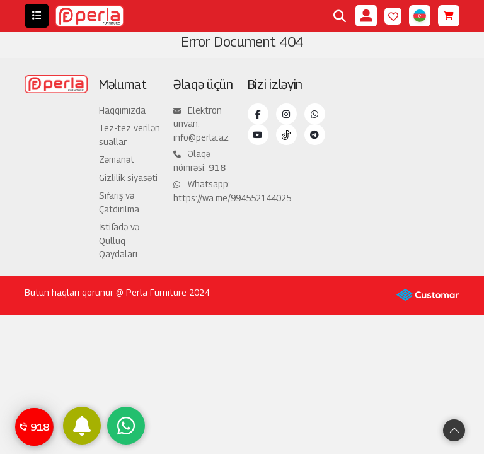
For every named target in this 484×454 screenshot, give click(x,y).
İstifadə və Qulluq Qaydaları (119, 240)
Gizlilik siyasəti (128, 177)
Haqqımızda (122, 110)
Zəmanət (116, 159)
